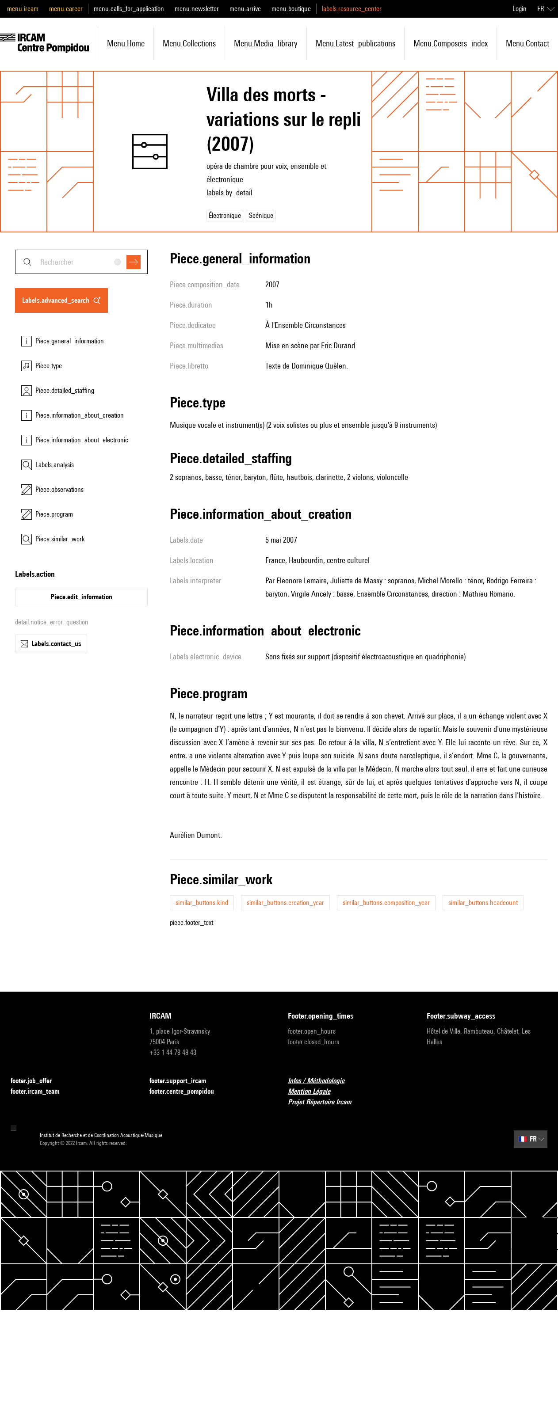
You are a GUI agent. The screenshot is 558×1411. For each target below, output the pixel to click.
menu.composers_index (450, 43)
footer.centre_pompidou (187, 1091)
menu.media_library (266, 43)
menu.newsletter (197, 8)
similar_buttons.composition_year (386, 902)
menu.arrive (245, 8)
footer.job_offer (36, 1081)
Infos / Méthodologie (321, 1081)
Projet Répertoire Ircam (325, 1102)
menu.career (66, 8)
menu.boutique (291, 8)
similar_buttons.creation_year (285, 902)
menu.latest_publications (355, 43)
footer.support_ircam (183, 1081)
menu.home (126, 43)
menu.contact (527, 43)
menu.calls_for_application (129, 8)
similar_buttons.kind (202, 902)
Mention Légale (314, 1091)
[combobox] (81, 262)
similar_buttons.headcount (483, 902)
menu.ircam (22, 8)
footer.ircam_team (40, 1091)
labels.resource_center (352, 8)
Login (519, 8)
